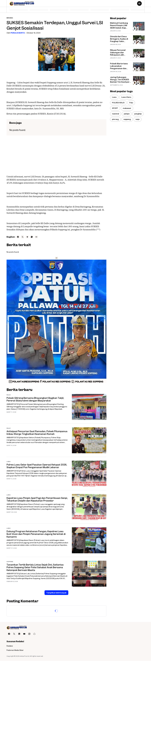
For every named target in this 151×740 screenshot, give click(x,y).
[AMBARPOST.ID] (17, 627)
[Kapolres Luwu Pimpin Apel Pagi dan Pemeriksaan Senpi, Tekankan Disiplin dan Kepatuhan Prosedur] (89, 507)
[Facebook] (18, 237)
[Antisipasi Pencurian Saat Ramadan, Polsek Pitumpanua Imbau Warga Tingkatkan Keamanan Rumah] (89, 440)
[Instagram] (29, 633)
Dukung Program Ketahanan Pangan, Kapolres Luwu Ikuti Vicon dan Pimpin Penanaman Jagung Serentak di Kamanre (36, 534)
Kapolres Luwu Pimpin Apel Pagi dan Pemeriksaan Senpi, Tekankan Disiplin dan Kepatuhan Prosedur (37, 499)
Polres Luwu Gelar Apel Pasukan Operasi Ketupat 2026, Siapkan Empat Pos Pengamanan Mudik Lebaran (37, 466)
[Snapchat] (34, 633)
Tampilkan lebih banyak (56, 593)
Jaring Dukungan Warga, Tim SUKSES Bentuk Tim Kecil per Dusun (119, 79)
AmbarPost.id (24, 656)
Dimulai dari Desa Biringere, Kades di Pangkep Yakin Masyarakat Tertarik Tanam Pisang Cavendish (120, 38)
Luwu (8, 461)
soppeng (10, 561)
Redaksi (10, 646)
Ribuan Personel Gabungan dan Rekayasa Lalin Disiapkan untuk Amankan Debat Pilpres (117, 52)
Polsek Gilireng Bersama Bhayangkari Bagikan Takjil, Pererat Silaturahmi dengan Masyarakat (35, 399)
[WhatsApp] (32, 237)
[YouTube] (24, 633)
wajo (9, 395)
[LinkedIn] (19, 633)
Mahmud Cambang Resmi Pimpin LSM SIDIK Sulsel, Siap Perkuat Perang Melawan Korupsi (119, 25)
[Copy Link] (36, 237)
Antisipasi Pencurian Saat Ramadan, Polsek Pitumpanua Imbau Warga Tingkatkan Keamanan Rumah (37, 432)
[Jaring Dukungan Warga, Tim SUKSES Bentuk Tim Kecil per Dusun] (139, 80)
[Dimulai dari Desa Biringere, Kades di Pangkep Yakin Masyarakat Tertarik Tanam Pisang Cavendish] (139, 39)
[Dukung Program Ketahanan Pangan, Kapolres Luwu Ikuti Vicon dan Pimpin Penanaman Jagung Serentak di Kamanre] (89, 540)
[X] (22, 237)
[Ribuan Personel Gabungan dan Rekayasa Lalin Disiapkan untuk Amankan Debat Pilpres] (139, 53)
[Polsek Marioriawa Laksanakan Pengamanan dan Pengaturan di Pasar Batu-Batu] (139, 66)
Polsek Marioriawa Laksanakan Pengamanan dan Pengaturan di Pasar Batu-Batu (119, 66)
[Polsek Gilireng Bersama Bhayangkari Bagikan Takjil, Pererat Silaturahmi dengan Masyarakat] (89, 407)
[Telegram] (27, 237)
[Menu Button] (139, 3)
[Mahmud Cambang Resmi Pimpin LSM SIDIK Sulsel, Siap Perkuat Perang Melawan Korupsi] (139, 26)
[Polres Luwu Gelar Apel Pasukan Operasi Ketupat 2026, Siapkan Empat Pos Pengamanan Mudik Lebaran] (89, 474)
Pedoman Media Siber (15, 650)
